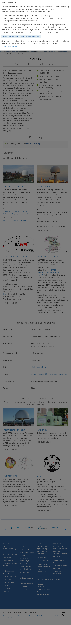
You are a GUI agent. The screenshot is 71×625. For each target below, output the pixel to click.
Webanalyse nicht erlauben (30, 37)
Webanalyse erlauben (10, 37)
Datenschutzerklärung (9, 46)
